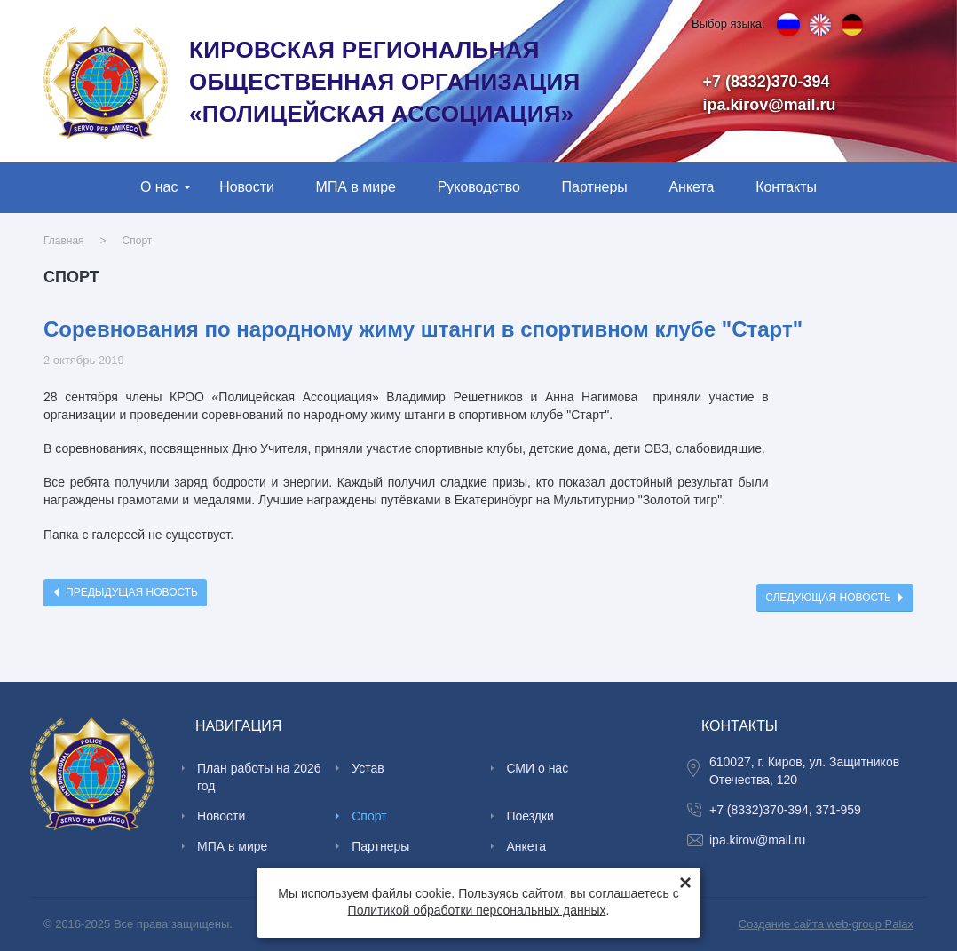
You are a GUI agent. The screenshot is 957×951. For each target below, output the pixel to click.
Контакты (786, 186)
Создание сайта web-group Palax (826, 924)
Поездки (530, 816)
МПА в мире (356, 186)
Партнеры (595, 186)
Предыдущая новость (132, 592)
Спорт (138, 240)
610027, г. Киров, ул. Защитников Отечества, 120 (804, 771)
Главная (64, 240)
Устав (368, 768)
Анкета (691, 186)
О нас (159, 186)
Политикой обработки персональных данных (477, 910)
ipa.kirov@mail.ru (769, 105)
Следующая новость (828, 597)
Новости (246, 186)
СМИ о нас (537, 768)
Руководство (479, 186)
